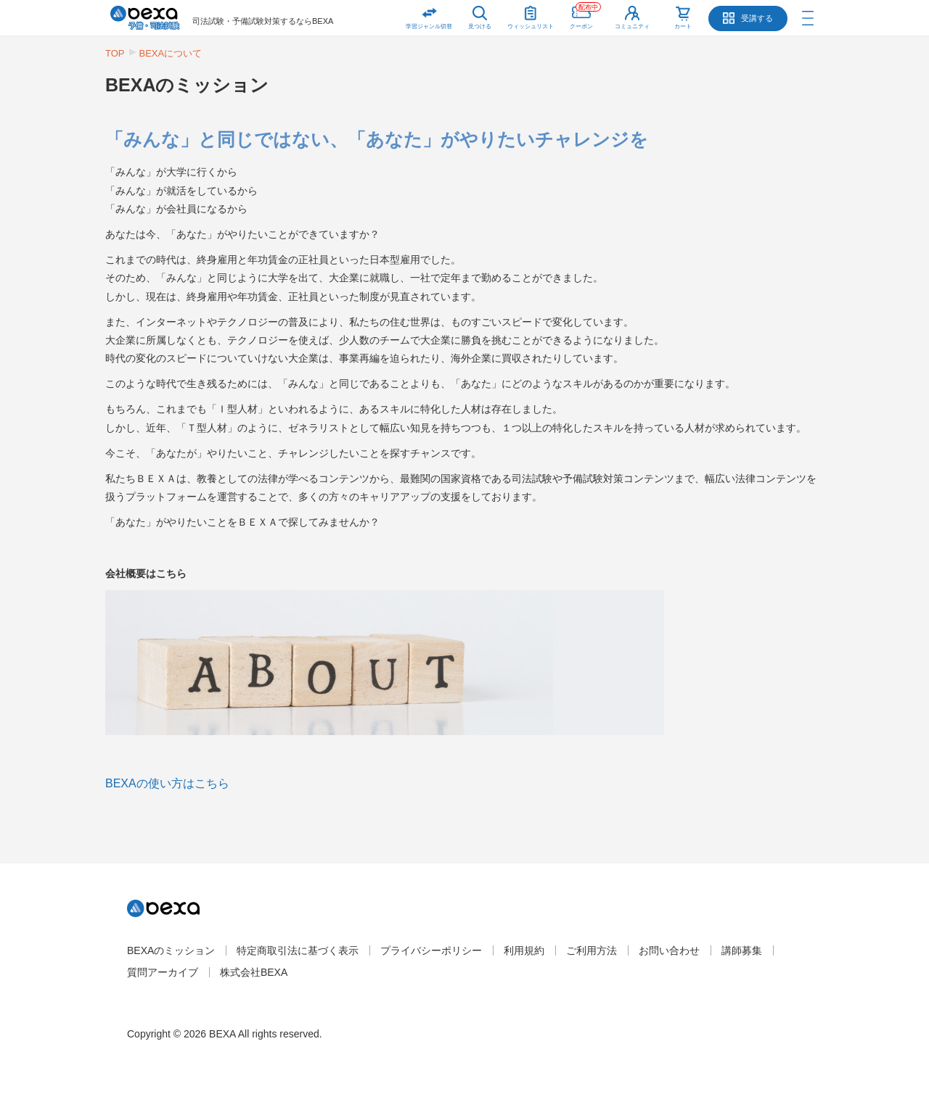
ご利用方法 (591, 950)
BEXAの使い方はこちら (167, 783)
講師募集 (741, 950)
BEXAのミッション (171, 950)
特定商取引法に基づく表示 (298, 950)
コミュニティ (632, 26)
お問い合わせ (669, 950)
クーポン (585, 15)
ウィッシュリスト (530, 15)
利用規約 (524, 950)
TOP (115, 53)
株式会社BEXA (253, 972)
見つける (479, 26)
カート (683, 26)
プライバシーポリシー (431, 950)
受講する (757, 18)
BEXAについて (170, 53)
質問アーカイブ (162, 972)
